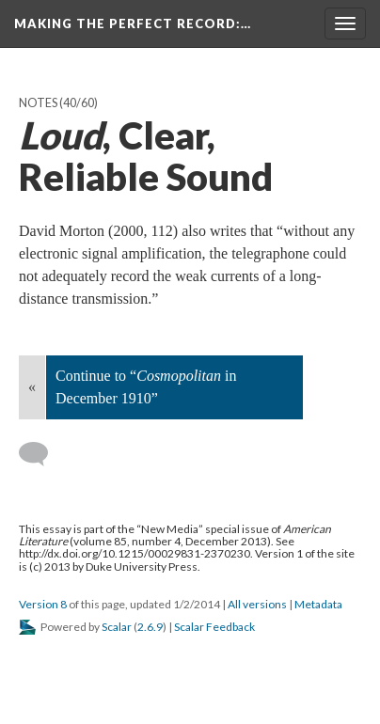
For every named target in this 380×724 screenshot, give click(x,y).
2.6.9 (150, 627)
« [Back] (32, 387)
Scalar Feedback (214, 627)
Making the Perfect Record (132, 23)
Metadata (318, 604)
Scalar (117, 627)
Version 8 (43, 604)
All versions (257, 604)
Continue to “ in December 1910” (145, 387)
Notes (38, 103)
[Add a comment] (42, 454)
